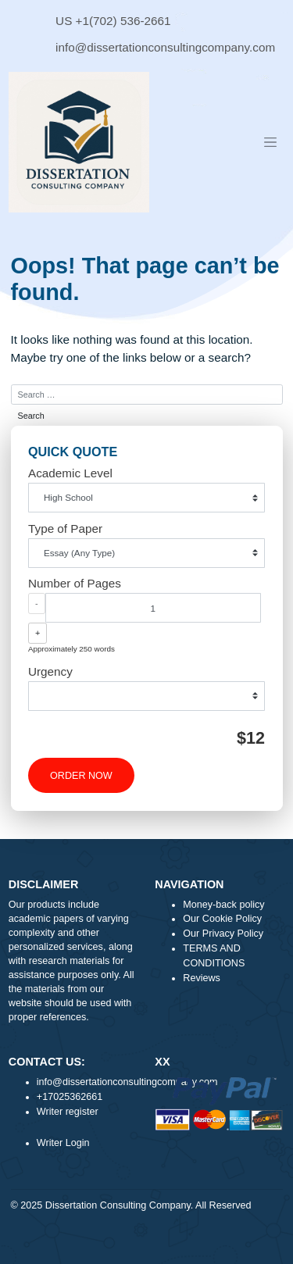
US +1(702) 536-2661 (112, 20)
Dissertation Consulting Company (118, 1205)
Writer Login (64, 1142)
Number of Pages (74, 583)
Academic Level (70, 473)
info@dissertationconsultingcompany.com (165, 47)
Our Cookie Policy (222, 918)
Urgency (50, 671)
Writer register (67, 1111)
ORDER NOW (81, 775)
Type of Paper (65, 528)
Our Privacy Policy (223, 933)
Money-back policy (223, 904)
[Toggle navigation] (270, 143)
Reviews (201, 978)
